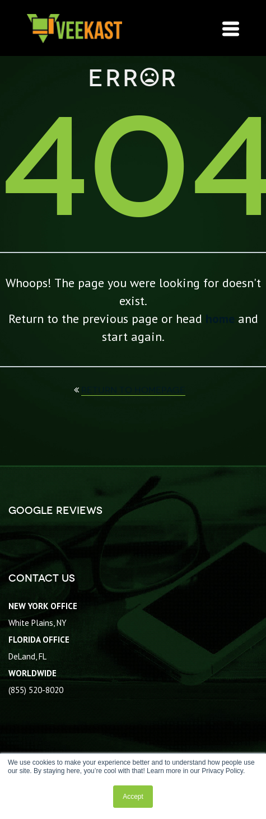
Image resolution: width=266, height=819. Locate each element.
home (220, 318)
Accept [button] (133, 797)
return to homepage (133, 390)
